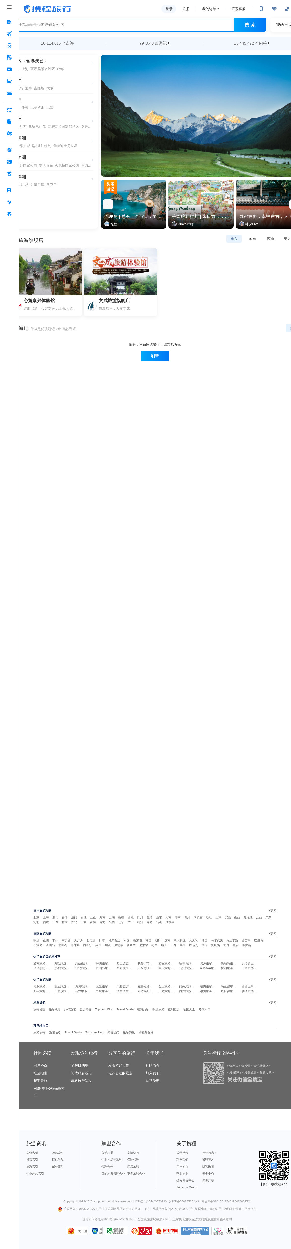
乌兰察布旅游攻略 (233, 986)
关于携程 (182, 1152)
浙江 (209, 917)
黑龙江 (248, 917)
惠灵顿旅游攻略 (85, 986)
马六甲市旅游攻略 (87, 991)
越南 (167, 940)
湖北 (74, 922)
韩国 (148, 940)
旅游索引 (32, 1166)
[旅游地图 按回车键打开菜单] (9, 133)
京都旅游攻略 (63, 968)
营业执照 (182, 1173)
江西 (259, 917)
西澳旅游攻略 (188, 991)
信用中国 (166, 1231)
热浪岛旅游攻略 (231, 963)
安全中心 (208, 1173)
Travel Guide (125, 1009)
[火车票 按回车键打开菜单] (9, 46)
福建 (46, 922)
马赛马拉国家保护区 (63, 127)
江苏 (218, 917)
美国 (183, 945)
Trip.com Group (186, 1187)
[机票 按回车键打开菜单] (9, 34)
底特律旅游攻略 (231, 991)
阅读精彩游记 (81, 1073)
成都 (60, 69)
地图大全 (189, 1009)
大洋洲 (78, 940)
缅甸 (204, 945)
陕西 (112, 922)
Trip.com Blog (104, 1009)
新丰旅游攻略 (42, 991)
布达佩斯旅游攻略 (149, 991)
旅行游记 (70, 1009)
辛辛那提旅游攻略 (45, 968)
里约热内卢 (86, 165)
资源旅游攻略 (209, 963)
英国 (98, 945)
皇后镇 (39, 185)
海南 (102, 917)
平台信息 (250, 1209)
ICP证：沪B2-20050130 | (152, 1201)
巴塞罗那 (37, 107)
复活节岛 (46, 165)
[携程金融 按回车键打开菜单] (9, 174)
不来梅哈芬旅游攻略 (151, 968)
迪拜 (28, 88)
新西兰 (131, 945)
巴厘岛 (258, 940)
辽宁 (121, 922)
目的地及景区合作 (113, 1173)
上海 (25, 69)
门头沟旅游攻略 (189, 986)
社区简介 (153, 1065)
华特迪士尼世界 (65, 146)
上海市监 (81, 1231)
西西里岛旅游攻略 (253, 986)
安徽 (228, 917)
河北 (36, 922)
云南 (112, 917)
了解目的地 (79, 1065)
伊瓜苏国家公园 (25, 165)
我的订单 (209, 9)
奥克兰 (51, 185)
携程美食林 (146, 1032)
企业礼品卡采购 (111, 1159)
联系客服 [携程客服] (239, 9)
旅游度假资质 (233, 1209)
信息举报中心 (116, 1231)
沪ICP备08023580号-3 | (185, 1201)
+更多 (272, 910)
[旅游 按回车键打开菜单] (9, 57)
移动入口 (204, 1009)
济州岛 (50, 945)
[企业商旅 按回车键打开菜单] (9, 190)
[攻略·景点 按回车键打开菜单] (9, 122)
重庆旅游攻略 (167, 968)
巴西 (173, 945)
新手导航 (40, 1081)
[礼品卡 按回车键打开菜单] (9, 162)
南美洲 (66, 940)
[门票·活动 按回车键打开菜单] (9, 69)
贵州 (187, 917)
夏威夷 (215, 945)
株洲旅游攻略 (230, 968)
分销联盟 (107, 1152)
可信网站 (141, 1231)
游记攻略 (55, 1032)
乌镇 (159, 922)
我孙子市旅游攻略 (149, 963)
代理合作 (107, 1166)
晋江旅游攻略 (188, 968)
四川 (140, 917)
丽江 (84, 917)
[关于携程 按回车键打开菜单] (9, 214)
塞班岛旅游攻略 (189, 963)
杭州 (140, 922)
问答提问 (113, 1032)
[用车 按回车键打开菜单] (9, 93)
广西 (55, 922)
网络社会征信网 (100, 1231)
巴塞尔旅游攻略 (64, 991)
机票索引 (32, 1159)
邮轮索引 (58, 1166)
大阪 (49, 88)
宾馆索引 (32, 1152)
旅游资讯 (129, 1032)
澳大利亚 (180, 940)
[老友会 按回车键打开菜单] (9, 202)
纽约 (47, 146)
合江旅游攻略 (167, 986)
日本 (102, 940)
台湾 (149, 917)
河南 (168, 917)
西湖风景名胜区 (42, 69)
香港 (65, 917)
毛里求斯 (232, 940)
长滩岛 (37, 945)
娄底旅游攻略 (251, 991)
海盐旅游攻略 (63, 963)
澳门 (55, 917)
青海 (102, 922)
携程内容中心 (185, 1180)
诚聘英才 (208, 1159)
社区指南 (40, 1073)
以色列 (193, 945)
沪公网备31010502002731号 (80, 1209)
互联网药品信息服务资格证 (123, 1209)
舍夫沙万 (20, 127)
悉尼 (28, 185)
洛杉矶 (37, 146)
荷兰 (154, 945)
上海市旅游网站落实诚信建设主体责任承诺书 (202, 1219)
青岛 (149, 922)
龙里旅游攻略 (105, 986)
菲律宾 (75, 945)
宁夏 (84, 922)
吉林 (93, 922)
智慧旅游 (143, 1009)
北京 (36, 917)
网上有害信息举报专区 (195, 1231)
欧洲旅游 (158, 1009)
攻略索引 (58, 1152)
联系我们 (182, 1159)
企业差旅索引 (35, 1173)
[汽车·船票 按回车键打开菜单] (9, 81)
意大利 (193, 940)
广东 (268, 917)
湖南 (178, 917)
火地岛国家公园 (67, 165)
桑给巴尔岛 (37, 127)
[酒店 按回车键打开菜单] (9, 22)
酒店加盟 (133, 1166)
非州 (55, 940)
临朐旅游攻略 (209, 986)
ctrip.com (100, 1201)
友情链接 (133, 1152)
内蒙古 (198, 917)
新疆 (121, 917)
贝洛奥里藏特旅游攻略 (256, 963)
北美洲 (91, 940)
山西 (237, 917)
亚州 (46, 940)
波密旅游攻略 (167, 963)
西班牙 (87, 945)
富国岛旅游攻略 (106, 968)
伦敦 (25, 107)
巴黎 (49, 107)
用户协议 (40, 1065)
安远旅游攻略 (63, 986)
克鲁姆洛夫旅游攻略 (151, 986)
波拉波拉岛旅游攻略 (130, 991)
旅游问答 (85, 1009)
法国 (204, 940)
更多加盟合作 (136, 1173)
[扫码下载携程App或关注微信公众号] (261, 9)
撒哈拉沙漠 (86, 127)
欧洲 (36, 940)
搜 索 (250, 24)
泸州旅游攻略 (105, 963)
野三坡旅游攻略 (127, 963)
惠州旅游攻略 (209, 991)
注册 (186, 9)
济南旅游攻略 (42, 963)
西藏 (131, 917)
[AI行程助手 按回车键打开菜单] (9, 110)
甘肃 (65, 922)
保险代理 (133, 1159)
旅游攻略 (55, 1009)
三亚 (93, 917)
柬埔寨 (118, 945)
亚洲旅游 (174, 1009)
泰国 (127, 940)
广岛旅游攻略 (167, 991)
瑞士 (164, 945)
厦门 (74, 917)
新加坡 (137, 940)
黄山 (131, 922)
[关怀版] (287, 9)
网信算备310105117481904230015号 (226, 1201)
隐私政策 (208, 1166)
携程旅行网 (47, 9)
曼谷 (236, 945)
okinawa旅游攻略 (211, 968)
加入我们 (153, 1073)
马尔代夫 (217, 940)
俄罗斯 (246, 945)
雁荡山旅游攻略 (85, 963)
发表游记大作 (118, 1065)
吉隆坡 (39, 88)
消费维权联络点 (217, 1231)
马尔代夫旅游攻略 (129, 968)
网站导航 (58, 1159)
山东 (159, 917)
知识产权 (208, 1180)
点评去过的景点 (120, 1073)
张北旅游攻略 (84, 968)
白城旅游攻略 (105, 991)
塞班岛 (62, 945)
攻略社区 (39, 1009)
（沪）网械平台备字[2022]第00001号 (168, 1209)
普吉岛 (246, 940)
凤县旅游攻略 (126, 986)
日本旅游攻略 (251, 968)
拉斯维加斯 (21, 146)
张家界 (169, 922)
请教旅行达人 (81, 1081)
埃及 (108, 945)
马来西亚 (114, 940)
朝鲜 (158, 940)
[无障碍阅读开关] (274, 9)
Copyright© (70, 1201)
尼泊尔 (143, 945)
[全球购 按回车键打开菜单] (9, 150)
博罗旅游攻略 (42, 986)
